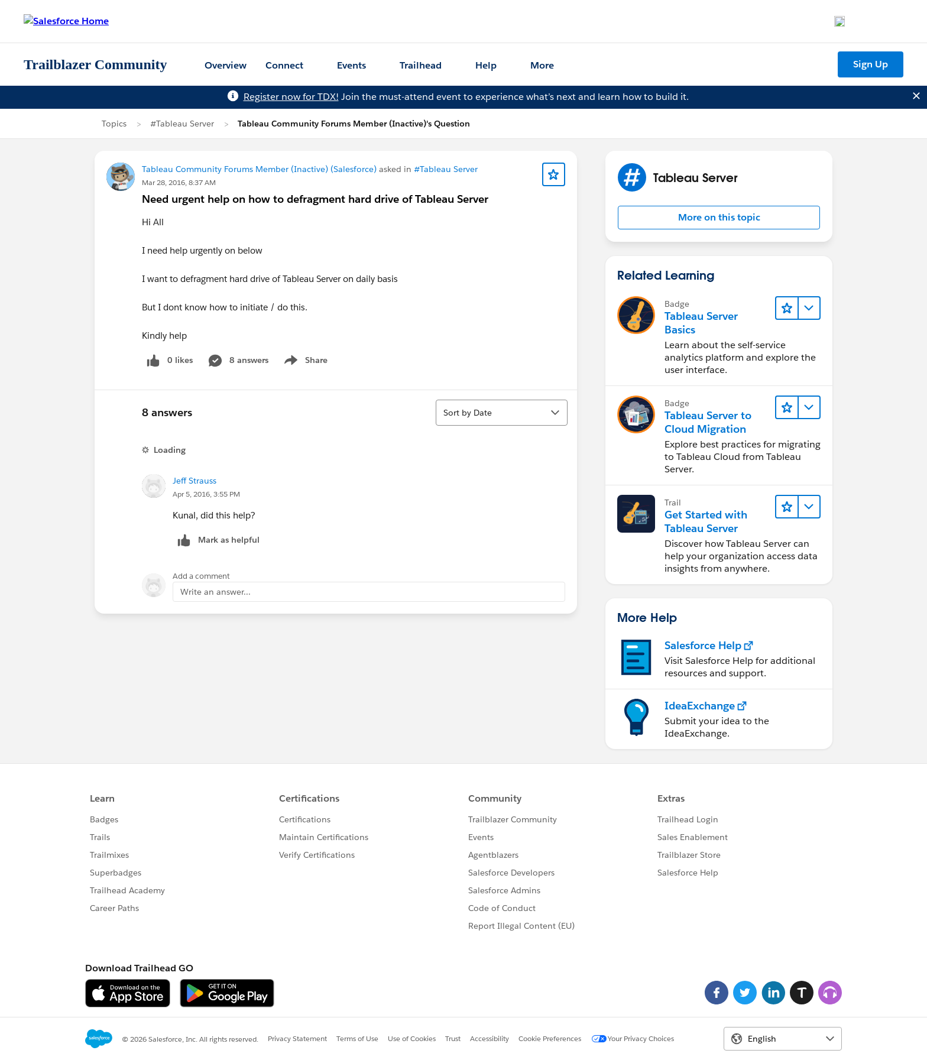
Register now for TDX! (291, 96)
